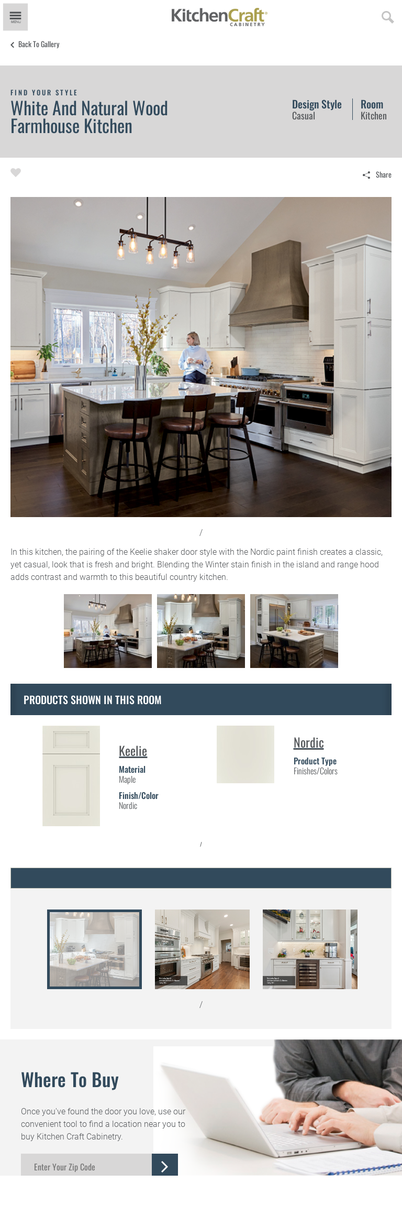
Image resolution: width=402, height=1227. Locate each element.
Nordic (309, 741)
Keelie (133, 750)
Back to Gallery (38, 44)
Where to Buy (70, 1078)
